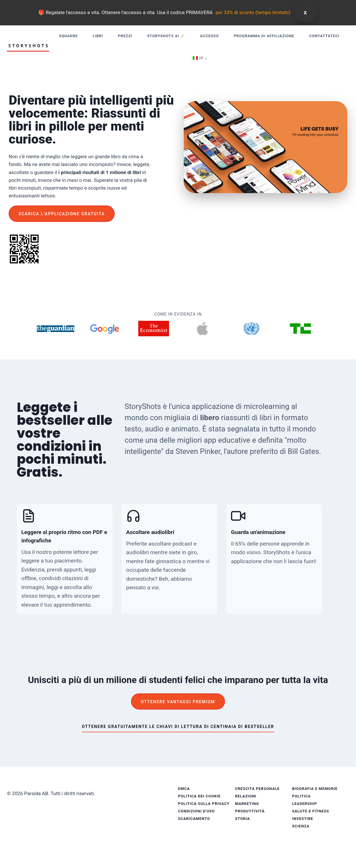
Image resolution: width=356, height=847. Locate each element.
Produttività (250, 811)
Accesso (209, 36)
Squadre (68, 36)
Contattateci (324, 36)
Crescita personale (257, 788)
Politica (301, 796)
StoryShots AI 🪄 (166, 36)
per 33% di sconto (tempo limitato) (252, 12)
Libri (98, 36)
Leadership (304, 803)
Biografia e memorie (315, 788)
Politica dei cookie (199, 796)
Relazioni (245, 796)
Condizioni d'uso (196, 811)
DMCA (184, 788)
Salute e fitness (310, 811)
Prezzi (125, 36)
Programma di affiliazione (264, 36)
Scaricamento (194, 818)
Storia (242, 818)
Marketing (247, 803)
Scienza (301, 826)
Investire (302, 818)
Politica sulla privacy (204, 803)
